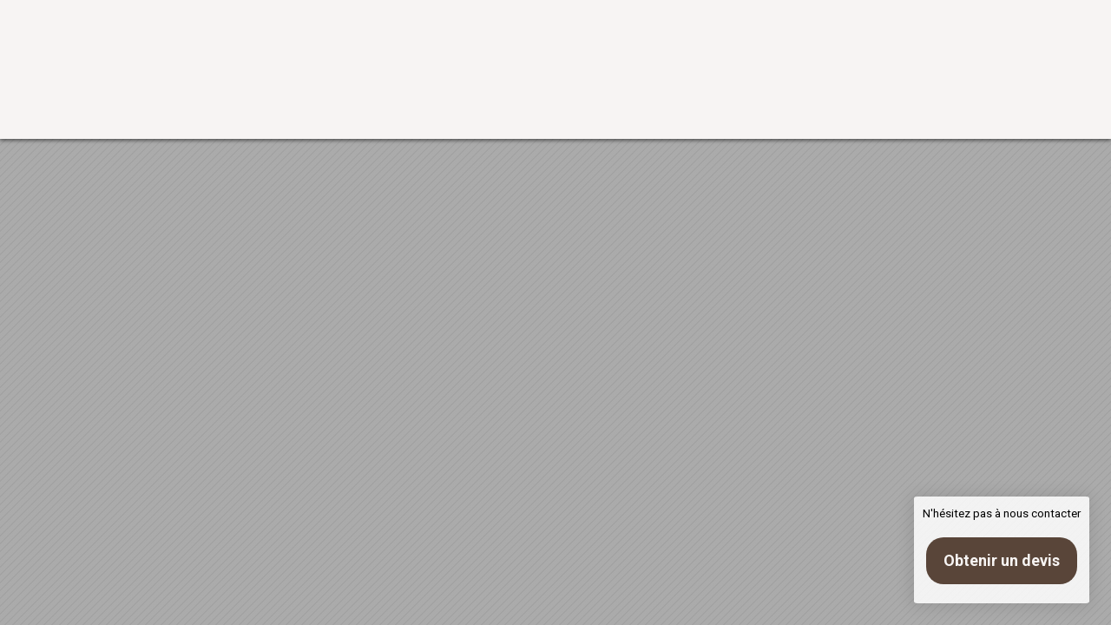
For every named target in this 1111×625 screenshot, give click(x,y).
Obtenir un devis (1001, 560)
